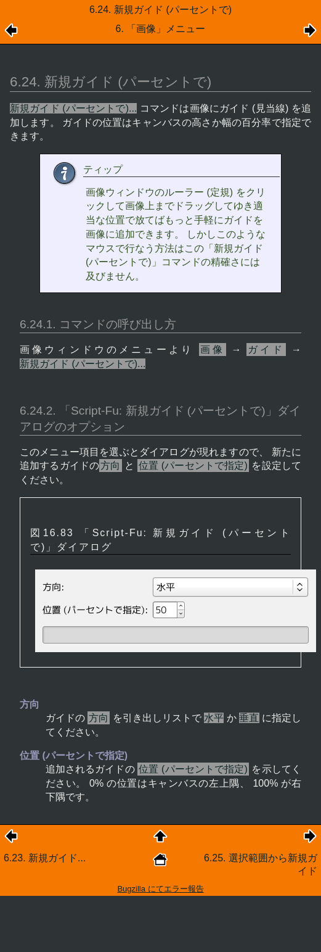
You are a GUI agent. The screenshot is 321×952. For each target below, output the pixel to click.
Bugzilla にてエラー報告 (160, 888)
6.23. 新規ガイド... (45, 858)
